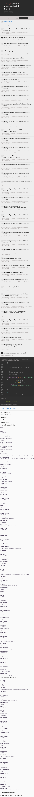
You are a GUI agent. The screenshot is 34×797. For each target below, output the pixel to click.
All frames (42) (23, 18)
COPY (6, 12)
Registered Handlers (7, 792)
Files (2, 417)
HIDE (10, 12)
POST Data (4, 415)
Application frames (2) (12, 18)
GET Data (3, 412)
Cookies (3, 420)
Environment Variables (8, 678)
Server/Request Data (7, 425)
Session (3, 422)
